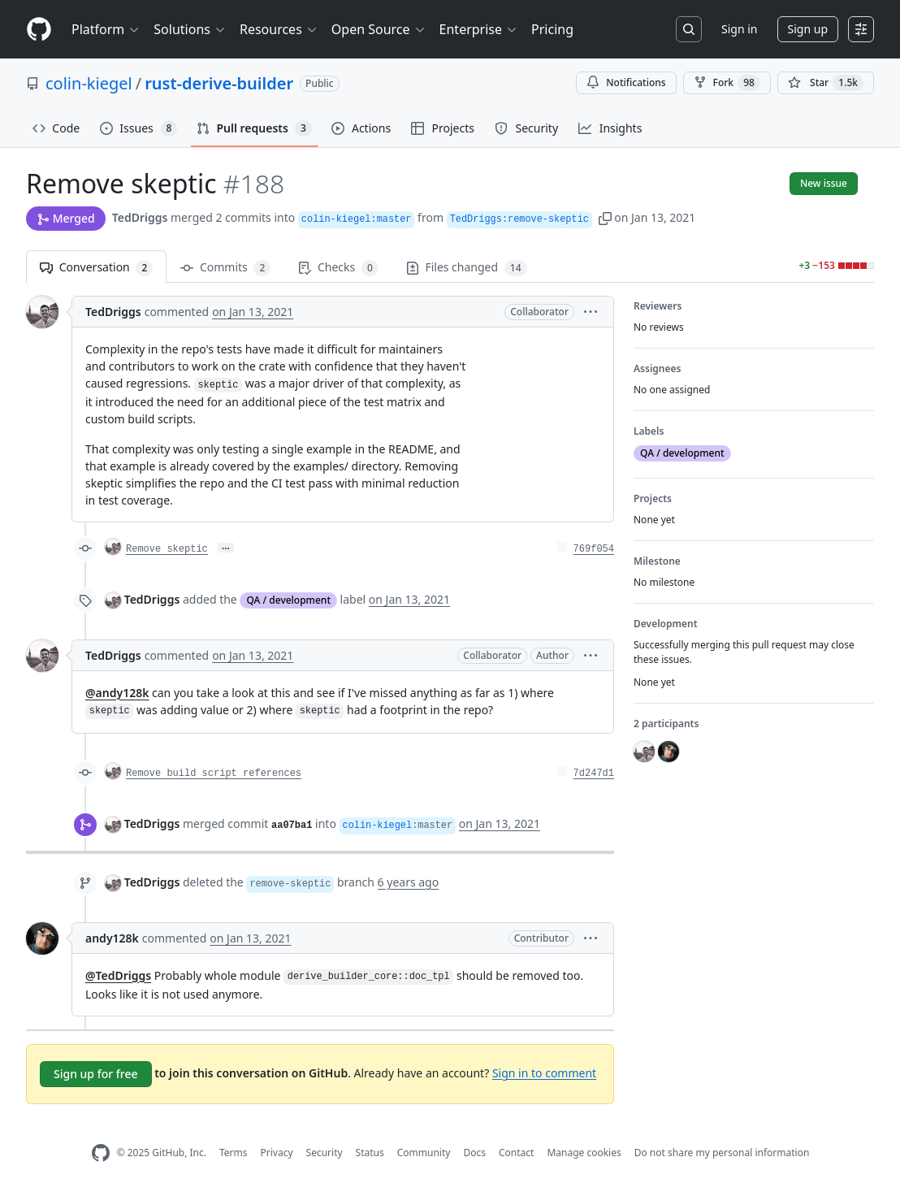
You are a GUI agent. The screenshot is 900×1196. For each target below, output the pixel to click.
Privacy (277, 1152)
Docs (474, 1152)
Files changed (466, 267)
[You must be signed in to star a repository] (825, 83)
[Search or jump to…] (689, 29)
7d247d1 (593, 773)
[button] (605, 217)
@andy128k (117, 692)
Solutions (190, 29)
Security (324, 1152)
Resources (279, 29)
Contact (516, 1152)
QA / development (288, 600)
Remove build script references (213, 773)
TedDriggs (140, 217)
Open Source (378, 29)
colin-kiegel (88, 83)
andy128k (112, 938)
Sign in (739, 29)
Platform (106, 29)
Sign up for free (96, 1073)
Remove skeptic (167, 549)
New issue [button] (823, 183)
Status (370, 1152)
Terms (233, 1152)
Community (424, 1152)
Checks (338, 267)
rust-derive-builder (219, 83)
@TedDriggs (118, 975)
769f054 (593, 549)
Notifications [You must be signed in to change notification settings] (625, 82)
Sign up (808, 29)
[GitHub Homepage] (100, 1153)
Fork (727, 83)
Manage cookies (584, 1152)
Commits (225, 267)
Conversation (96, 267)
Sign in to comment (544, 1072)
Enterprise (478, 29)
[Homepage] (39, 29)
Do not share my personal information (722, 1152)
